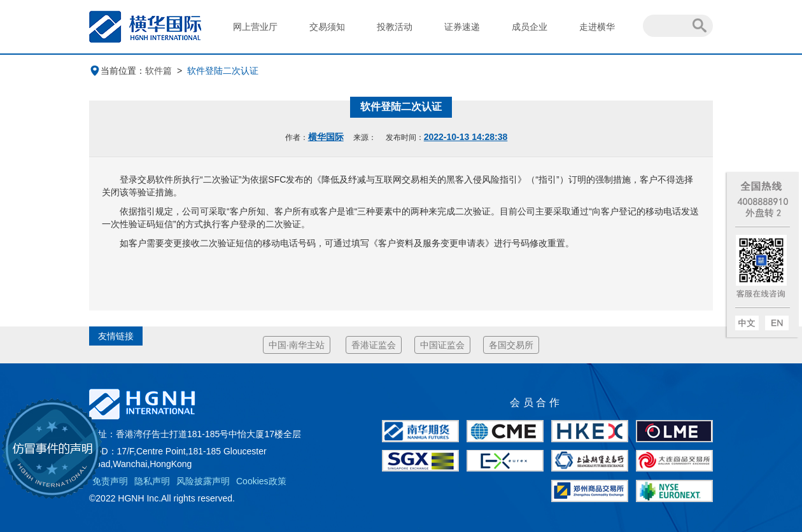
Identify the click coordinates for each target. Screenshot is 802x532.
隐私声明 (152, 481)
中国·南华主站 (297, 345)
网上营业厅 (255, 27)
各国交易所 (511, 345)
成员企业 (529, 27)
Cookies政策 (261, 481)
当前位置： (117, 71)
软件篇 (158, 71)
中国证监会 (442, 345)
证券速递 (462, 27)
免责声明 (110, 481)
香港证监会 (373, 345)
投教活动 (394, 27)
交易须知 (327, 27)
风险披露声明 (203, 481)
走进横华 (597, 27)
